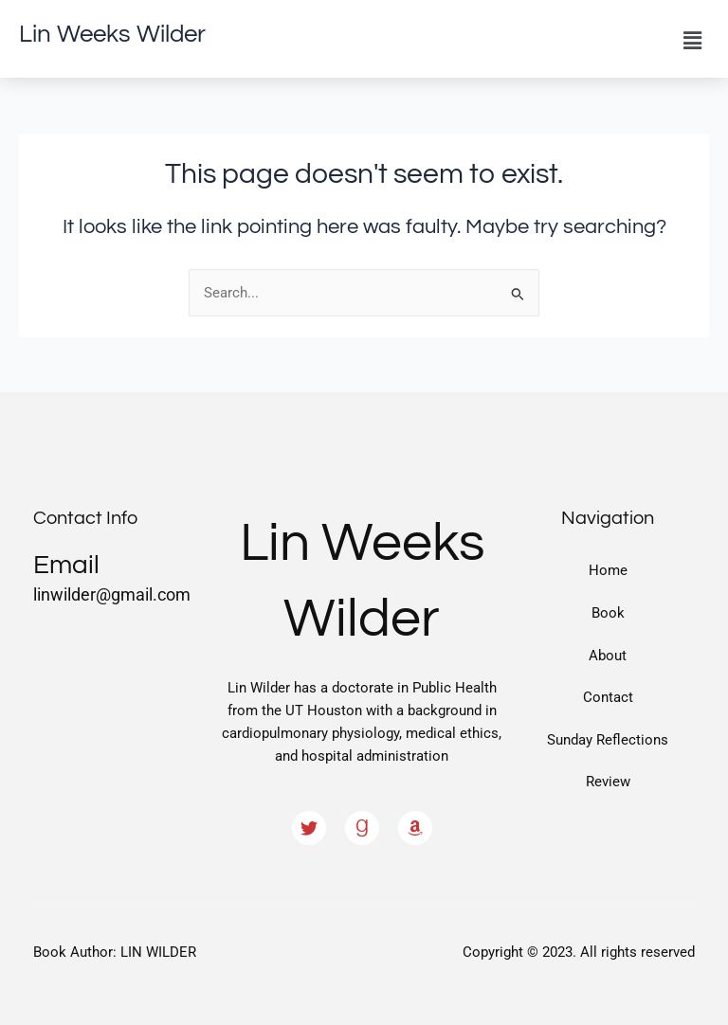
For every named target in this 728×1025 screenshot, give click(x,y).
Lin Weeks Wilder (112, 34)
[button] (693, 41)
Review (608, 781)
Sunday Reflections (607, 739)
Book (608, 612)
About (608, 655)
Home (608, 570)
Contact (608, 697)
